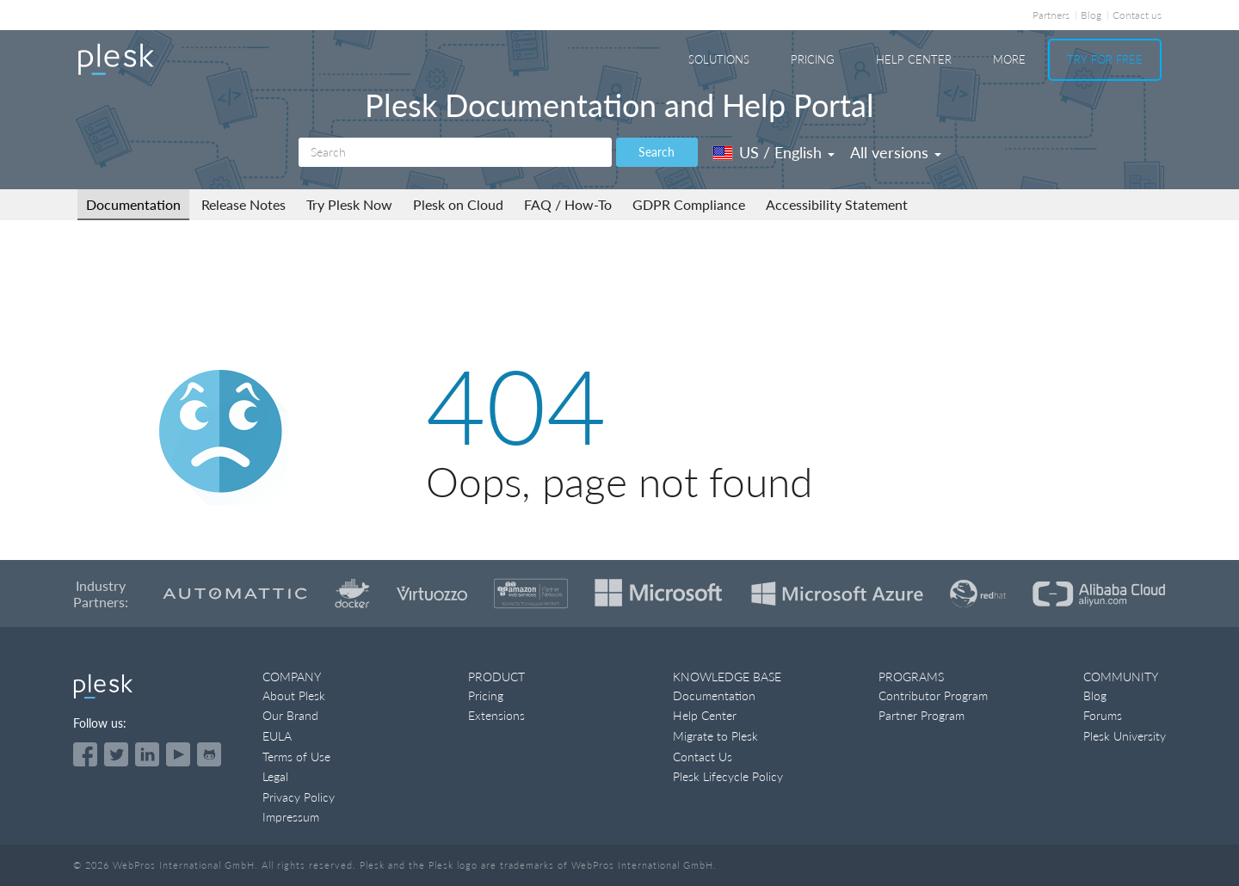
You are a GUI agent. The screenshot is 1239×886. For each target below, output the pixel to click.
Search (656, 152)
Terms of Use (296, 756)
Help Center (914, 59)
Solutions (718, 59)
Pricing (813, 59)
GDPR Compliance (688, 204)
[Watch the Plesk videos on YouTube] (178, 754)
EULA (277, 736)
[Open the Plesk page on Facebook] (85, 754)
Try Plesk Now (349, 204)
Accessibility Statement (837, 204)
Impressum (290, 816)
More (1009, 59)
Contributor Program (933, 695)
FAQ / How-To (568, 204)
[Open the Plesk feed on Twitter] (116, 754)
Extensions (496, 715)
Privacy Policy (298, 797)
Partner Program (921, 715)
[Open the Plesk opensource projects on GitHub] (209, 754)
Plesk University (1124, 736)
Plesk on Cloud (458, 204)
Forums (1102, 715)
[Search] (455, 152)
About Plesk (293, 695)
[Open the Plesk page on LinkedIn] (147, 754)
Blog (1091, 15)
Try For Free (1105, 59)
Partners (1050, 15)
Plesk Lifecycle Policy (728, 776)
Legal (275, 776)
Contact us (1137, 15)
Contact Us (702, 756)
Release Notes (243, 204)
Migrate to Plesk (715, 736)
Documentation (133, 204)
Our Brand (290, 715)
